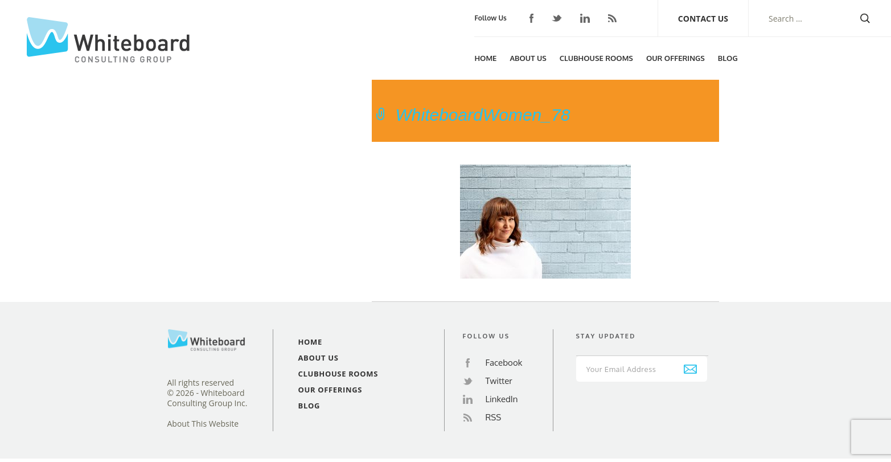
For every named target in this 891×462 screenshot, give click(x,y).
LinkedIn (585, 18)
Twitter (557, 18)
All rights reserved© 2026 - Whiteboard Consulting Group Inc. (207, 393)
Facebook (531, 18)
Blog (728, 58)
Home (485, 58)
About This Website (203, 424)
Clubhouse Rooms (596, 58)
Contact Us (703, 18)
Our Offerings (675, 58)
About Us (528, 58)
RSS (612, 18)
